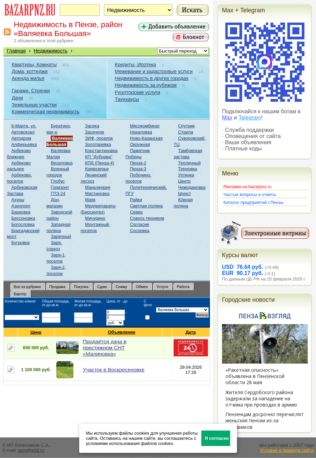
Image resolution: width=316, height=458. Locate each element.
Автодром (21, 138)
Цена (36, 332)
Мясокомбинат (145, 125)
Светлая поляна (146, 205)
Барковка (20, 212)
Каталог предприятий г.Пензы (253, 202)
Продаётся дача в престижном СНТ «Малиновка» (104, 348)
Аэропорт (21, 205)
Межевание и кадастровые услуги (154, 71)
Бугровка (20, 242)
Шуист (184, 193)
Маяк (90, 199)
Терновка (187, 168)
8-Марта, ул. (23, 125)
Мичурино (95, 218)
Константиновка (101, 150)
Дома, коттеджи (30, 71)
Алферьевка (24, 144)
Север (136, 212)
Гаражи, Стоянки (31, 90)
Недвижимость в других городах (152, 78)
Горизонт (60, 187)
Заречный (61, 236)
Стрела (185, 132)
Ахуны (17, 199)
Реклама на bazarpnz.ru (247, 186)
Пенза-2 (138, 162)
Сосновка (140, 230)
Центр (184, 181)
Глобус (58, 181)
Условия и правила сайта (287, 450)
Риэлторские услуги (137, 92)
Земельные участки (34, 104)
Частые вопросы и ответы (249, 194)
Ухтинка (186, 175)
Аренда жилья (28, 78)
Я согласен (217, 438)
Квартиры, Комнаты (34, 64)
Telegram (249, 118)
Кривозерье (97, 168)
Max (227, 118)
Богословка (23, 224)
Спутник (186, 125)
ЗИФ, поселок (99, 138)
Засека (92, 125)
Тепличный (189, 162)
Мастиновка (97, 193)
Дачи (17, 98)
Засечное (94, 132)
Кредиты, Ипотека (135, 64)
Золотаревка (98, 144)
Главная (16, 51)
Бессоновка (23, 218)
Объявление (122, 332)
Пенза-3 (138, 168)
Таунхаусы (127, 99)
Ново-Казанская (146, 138)
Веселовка (61, 162)
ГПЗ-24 (58, 193)
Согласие (139, 224)
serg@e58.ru (31, 450)
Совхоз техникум (147, 218)
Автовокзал (23, 132)
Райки (136, 199)
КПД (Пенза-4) (99, 162)
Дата (191, 332)
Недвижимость (51, 51)
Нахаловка (141, 132)
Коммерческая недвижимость (46, 111)
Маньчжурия (97, 187)
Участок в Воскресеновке (113, 370)
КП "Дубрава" (99, 156)
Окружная (140, 144)
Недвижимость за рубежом (146, 85)
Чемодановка (192, 187)
